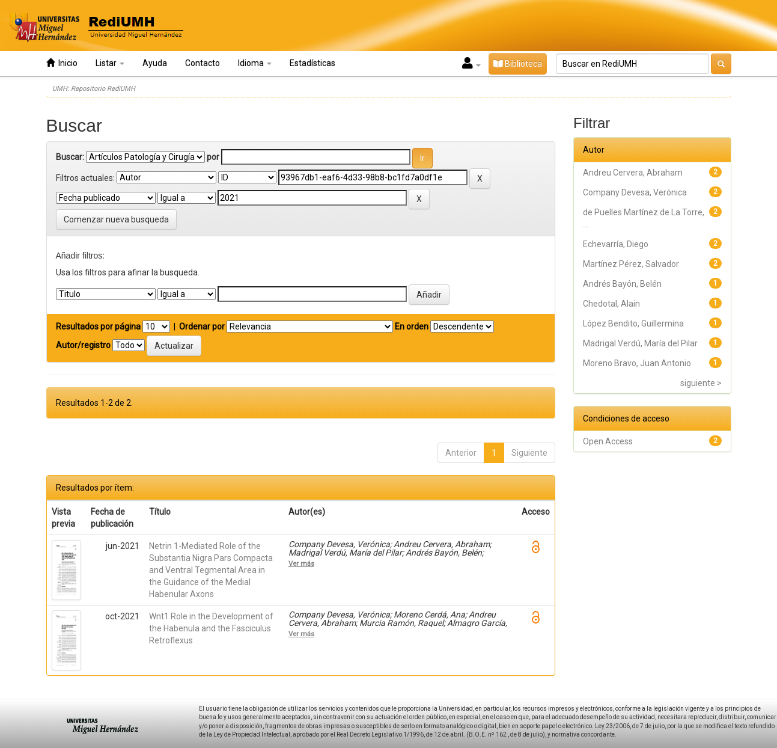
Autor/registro (83, 345)
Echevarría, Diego (615, 244)
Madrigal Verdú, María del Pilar (640, 343)
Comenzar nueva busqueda (116, 219)
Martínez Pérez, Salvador (631, 264)
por (213, 157)
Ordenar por (202, 326)
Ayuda (154, 63)
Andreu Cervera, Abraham (633, 172)
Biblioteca (517, 64)
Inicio (62, 63)
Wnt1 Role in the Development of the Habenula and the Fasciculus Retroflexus (211, 628)
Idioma (255, 63)
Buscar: (70, 157)
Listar (110, 63)
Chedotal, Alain (611, 303)
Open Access (608, 441)
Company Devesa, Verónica (635, 192)
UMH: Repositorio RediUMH (93, 89)
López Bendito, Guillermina (633, 323)
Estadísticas (312, 63)
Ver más (301, 563)
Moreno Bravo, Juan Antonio (637, 363)
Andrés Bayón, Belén (622, 284)
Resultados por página (98, 326)
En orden (411, 326)
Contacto (202, 63)
